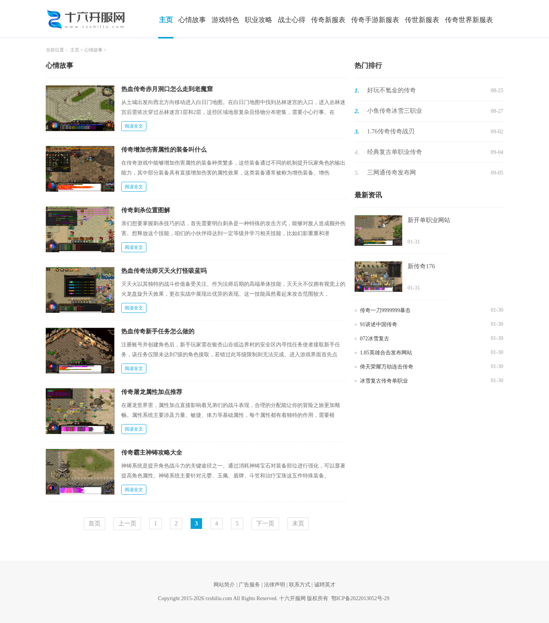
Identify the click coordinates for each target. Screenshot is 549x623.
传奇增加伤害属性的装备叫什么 (164, 149)
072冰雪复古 (374, 338)
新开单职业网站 (429, 220)
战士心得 (291, 20)
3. (357, 131)
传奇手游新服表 (375, 20)
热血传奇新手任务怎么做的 (157, 331)
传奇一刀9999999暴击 (385, 310)
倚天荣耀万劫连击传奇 (386, 367)
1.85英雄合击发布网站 (386, 353)
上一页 (127, 523)
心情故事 (192, 20)
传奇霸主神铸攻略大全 (151, 452)
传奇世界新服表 (469, 20)
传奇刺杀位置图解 (145, 210)
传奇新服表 (328, 20)
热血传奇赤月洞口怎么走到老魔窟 (167, 89)
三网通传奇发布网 (391, 172)
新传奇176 (421, 266)
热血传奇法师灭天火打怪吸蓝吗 (164, 270)
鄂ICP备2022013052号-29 (360, 598)
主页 (166, 20)
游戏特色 (225, 20)
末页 (298, 523)
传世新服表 (422, 20)
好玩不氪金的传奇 (391, 90)
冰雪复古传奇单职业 (384, 381)
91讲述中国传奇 (378, 324)
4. (357, 152)
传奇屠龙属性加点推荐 (151, 392)
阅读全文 (134, 126)
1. (357, 90)
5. (357, 173)
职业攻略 (258, 20)
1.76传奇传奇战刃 (390, 131)
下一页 (265, 523)
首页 (94, 523)
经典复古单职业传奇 (394, 152)
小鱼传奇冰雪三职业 (394, 110)
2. (357, 111)
